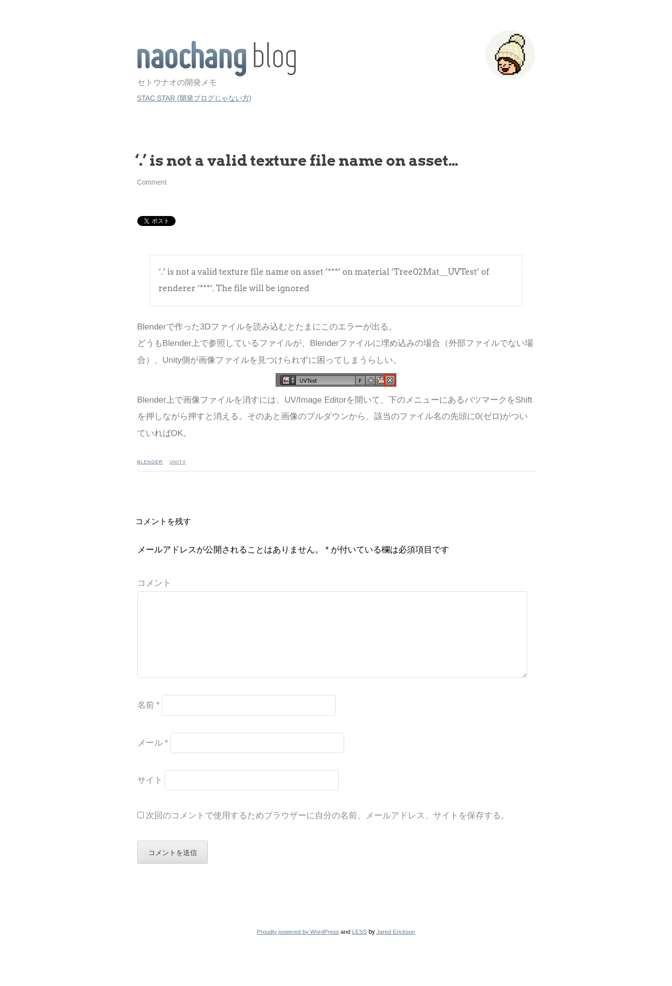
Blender (150, 461)
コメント (154, 583)
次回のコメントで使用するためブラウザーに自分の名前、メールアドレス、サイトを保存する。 (327, 831)
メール (152, 759)
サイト (150, 796)
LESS (359, 947)
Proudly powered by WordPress (298, 947)
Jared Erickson (396, 947)
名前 (148, 721)
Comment (152, 182)
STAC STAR (216, 59)
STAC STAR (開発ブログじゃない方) (194, 98)
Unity (178, 461)
